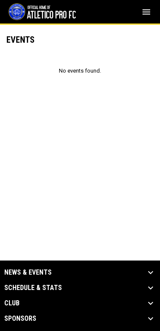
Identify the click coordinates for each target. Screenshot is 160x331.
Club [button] (12, 303)
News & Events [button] (28, 272)
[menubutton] (146, 12)
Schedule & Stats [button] (33, 287)
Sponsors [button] (20, 318)
